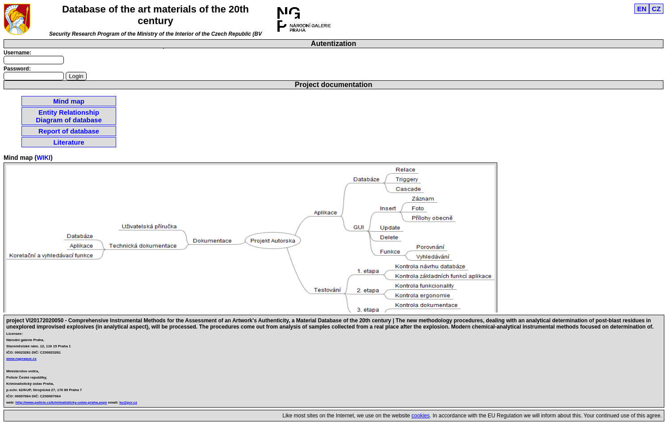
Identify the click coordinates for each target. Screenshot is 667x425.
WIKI (43, 157)
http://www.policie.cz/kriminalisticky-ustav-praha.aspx (61, 402)
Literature (68, 142)
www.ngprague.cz (21, 359)
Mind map (68, 101)
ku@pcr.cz (128, 402)
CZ (656, 8)
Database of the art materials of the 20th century (155, 15)
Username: (17, 53)
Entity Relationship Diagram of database (69, 116)
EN (641, 8)
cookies (420, 415)
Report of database (68, 131)
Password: (17, 69)
